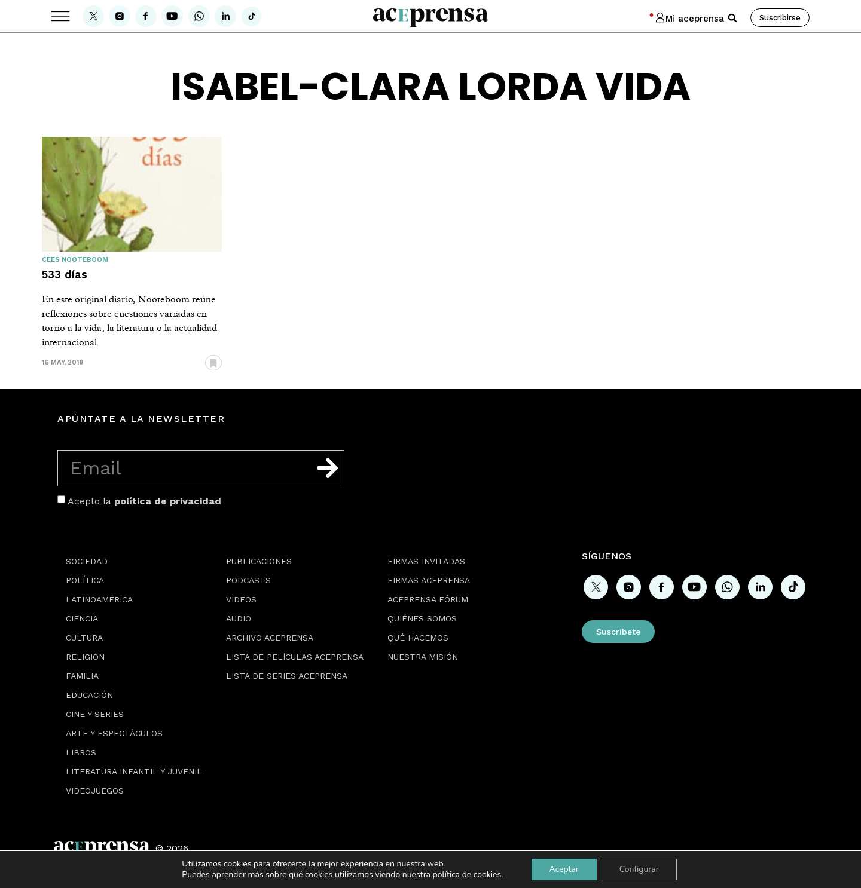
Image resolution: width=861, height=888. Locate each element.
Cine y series (95, 714)
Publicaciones (259, 561)
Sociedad (87, 561)
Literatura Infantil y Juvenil (134, 771)
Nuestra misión (422, 657)
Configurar (639, 869)
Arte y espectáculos (114, 733)
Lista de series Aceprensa (286, 676)
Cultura (84, 637)
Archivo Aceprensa (269, 637)
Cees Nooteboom (75, 260)
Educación (89, 695)
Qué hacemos (417, 637)
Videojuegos (95, 790)
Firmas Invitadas (426, 561)
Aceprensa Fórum (427, 599)
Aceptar (563, 869)
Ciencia (82, 618)
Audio (238, 618)
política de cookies (467, 874)
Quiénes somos (422, 618)
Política (85, 580)
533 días (64, 274)
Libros (81, 752)
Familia (82, 676)
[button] (732, 18)
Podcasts (248, 580)
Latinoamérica (99, 599)
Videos (241, 599)
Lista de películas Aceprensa (295, 657)
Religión (85, 657)
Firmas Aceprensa (428, 580)
